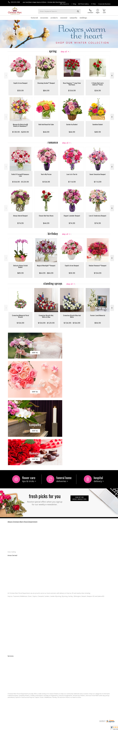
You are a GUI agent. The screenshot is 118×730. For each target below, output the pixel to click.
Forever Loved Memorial (97, 315)
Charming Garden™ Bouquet (46, 83)
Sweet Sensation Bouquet (98, 174)
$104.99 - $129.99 (20, 181)
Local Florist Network (96, 728)
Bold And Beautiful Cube (46, 124)
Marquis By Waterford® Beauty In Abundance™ (20, 125)
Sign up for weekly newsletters (80, 431)
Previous (6, 75)
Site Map (106, 728)
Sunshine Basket (98, 124)
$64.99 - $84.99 (46, 273)
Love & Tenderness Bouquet (97, 216)
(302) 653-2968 (15, 2)
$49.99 (97, 132)
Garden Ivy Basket (72, 124)
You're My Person (46, 174)
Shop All (64, 51)
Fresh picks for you (44, 431)
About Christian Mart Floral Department (22, 454)
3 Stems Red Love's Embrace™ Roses (98, 84)
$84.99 (46, 90)
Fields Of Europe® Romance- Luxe (20, 175)
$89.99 (20, 273)
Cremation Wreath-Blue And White (72, 316)
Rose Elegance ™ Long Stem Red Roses (72, 84)
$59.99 (20, 90)
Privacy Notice (84, 728)
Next (112, 75)
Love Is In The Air (72, 174)
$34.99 (97, 90)
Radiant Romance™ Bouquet (97, 265)
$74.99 (20, 223)
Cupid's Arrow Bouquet (20, 83)
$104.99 (72, 90)
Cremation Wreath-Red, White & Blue (46, 316)
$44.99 (46, 132)
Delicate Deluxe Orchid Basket (20, 266)
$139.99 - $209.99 (20, 132)
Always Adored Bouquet (20, 216)
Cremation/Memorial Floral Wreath (20, 316)
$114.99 (72, 181)
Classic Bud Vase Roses (46, 216)
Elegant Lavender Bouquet (72, 216)
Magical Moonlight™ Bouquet (46, 265)
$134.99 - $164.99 (72, 322)
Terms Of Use (75, 728)
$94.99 (97, 322)
